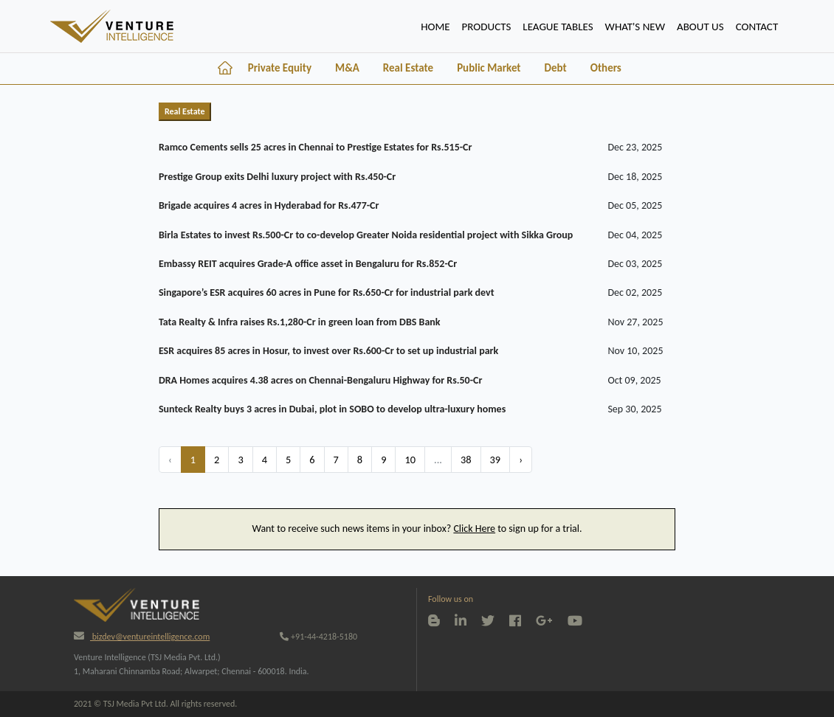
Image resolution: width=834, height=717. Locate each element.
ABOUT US (700, 26)
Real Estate (408, 68)
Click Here (474, 528)
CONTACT (757, 26)
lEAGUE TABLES (558, 26)
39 (495, 459)
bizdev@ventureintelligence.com (142, 636)
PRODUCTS (486, 26)
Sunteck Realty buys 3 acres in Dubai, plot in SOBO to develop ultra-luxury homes (332, 409)
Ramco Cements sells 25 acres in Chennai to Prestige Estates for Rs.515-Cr (315, 147)
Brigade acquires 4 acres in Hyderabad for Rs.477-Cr (269, 205)
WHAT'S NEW (635, 26)
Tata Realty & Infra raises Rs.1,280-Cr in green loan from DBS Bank (300, 322)
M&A (347, 68)
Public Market (488, 68)
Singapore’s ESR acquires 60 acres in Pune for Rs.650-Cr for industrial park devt (326, 292)
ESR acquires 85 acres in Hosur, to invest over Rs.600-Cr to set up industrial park (328, 350)
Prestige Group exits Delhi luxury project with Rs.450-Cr (277, 176)
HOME (438, 25)
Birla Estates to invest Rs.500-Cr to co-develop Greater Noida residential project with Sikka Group (366, 235)
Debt (556, 68)
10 (410, 459)
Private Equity (279, 68)
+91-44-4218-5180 (318, 636)
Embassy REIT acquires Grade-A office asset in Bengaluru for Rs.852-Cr (308, 263)
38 (466, 459)
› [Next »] (521, 459)
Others (605, 68)
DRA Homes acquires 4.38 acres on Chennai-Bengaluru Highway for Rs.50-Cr (321, 380)
